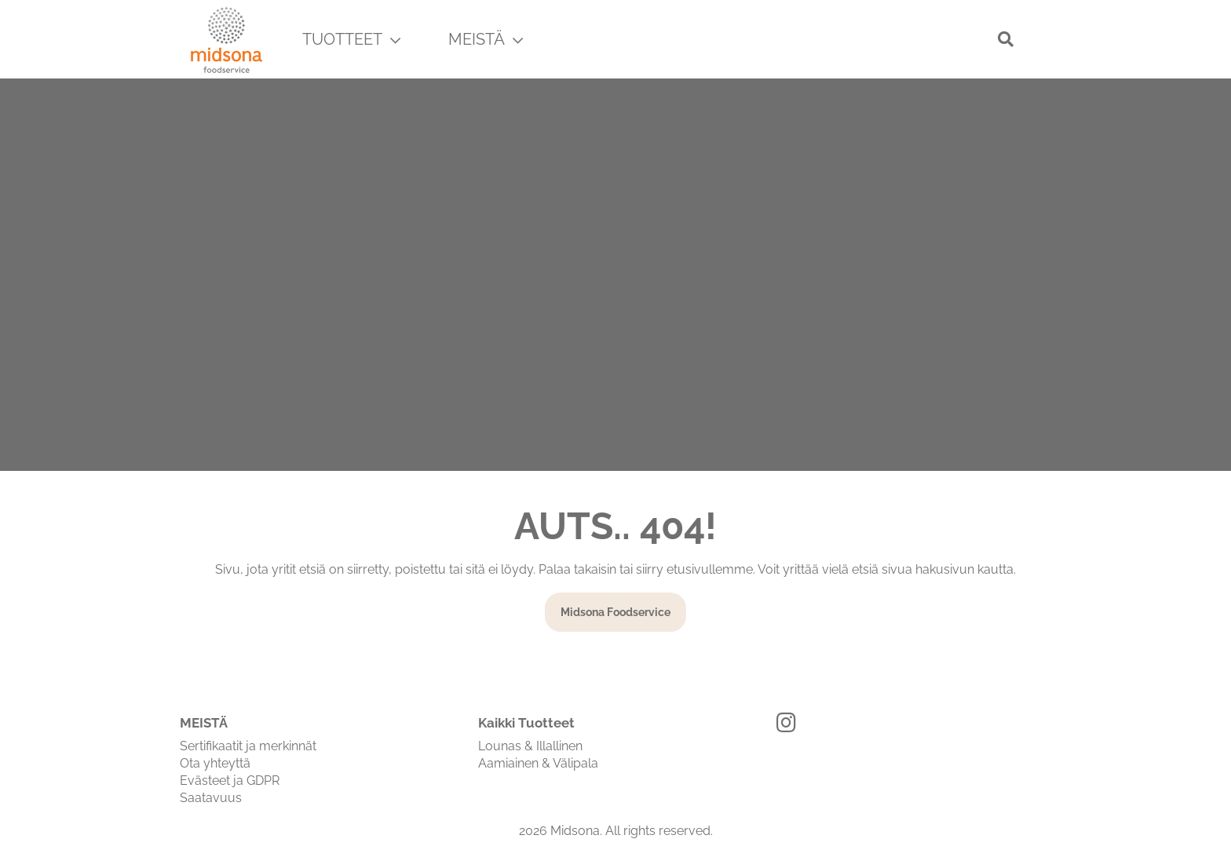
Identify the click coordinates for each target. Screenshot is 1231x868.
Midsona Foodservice (615, 612)
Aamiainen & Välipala (538, 763)
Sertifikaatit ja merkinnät (248, 746)
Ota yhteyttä (215, 763)
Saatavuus (211, 797)
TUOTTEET (351, 39)
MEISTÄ (485, 39)
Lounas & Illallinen (530, 746)
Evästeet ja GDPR (229, 780)
